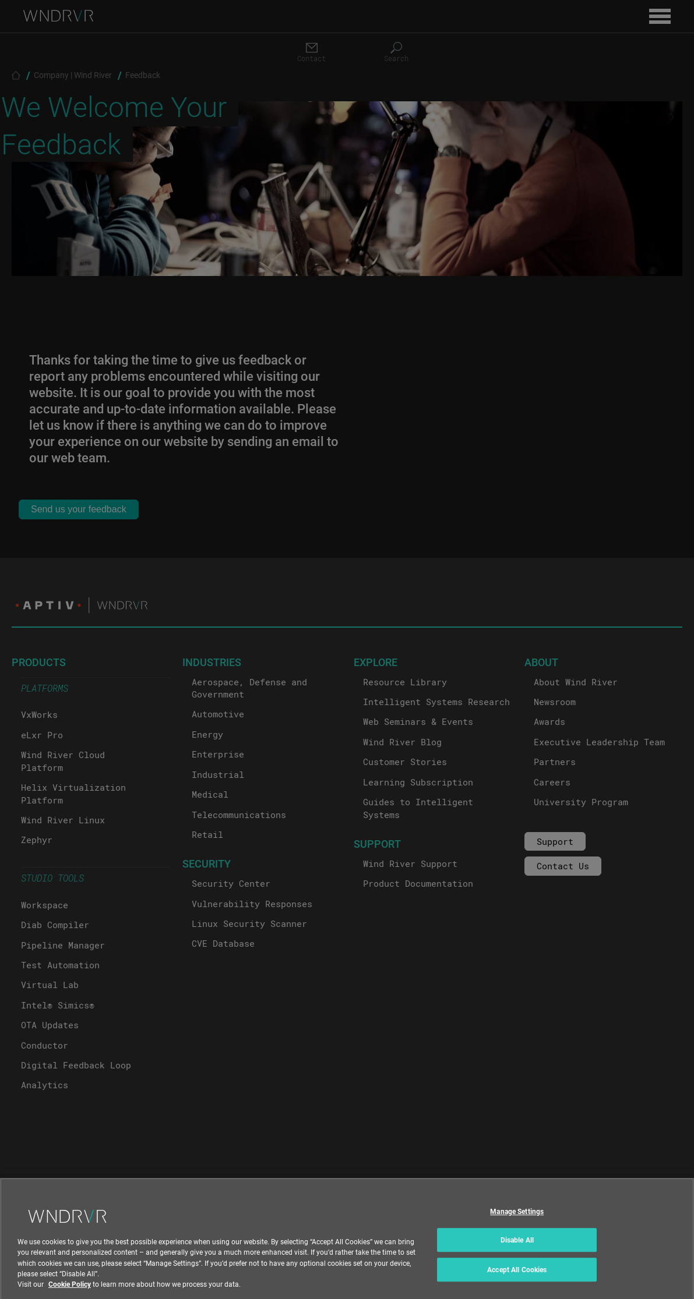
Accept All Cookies (517, 1278)
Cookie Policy (69, 1292)
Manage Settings (517, 1219)
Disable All (517, 1249)
